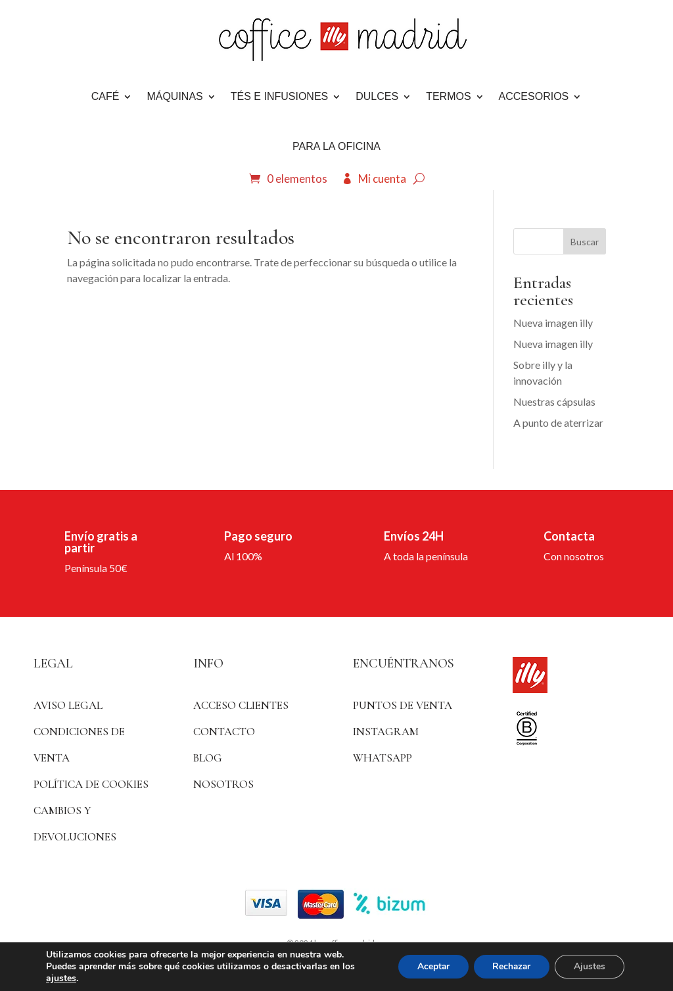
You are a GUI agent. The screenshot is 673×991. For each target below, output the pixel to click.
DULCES (377, 96)
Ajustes (589, 966)
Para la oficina (336, 146)
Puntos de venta (402, 705)
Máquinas (174, 96)
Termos (448, 96)
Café (105, 96)
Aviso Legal (68, 705)
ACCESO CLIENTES (241, 705)
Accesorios (534, 96)
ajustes (61, 978)
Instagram (386, 731)
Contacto (224, 731)
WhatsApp (382, 758)
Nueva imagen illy (553, 322)
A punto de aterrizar (558, 422)
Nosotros (223, 784)
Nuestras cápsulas (554, 401)
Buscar (584, 241)
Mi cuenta (382, 178)
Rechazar (508, 966)
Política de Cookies (91, 784)
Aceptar (427, 966)
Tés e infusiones (279, 96)
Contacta (569, 536)
